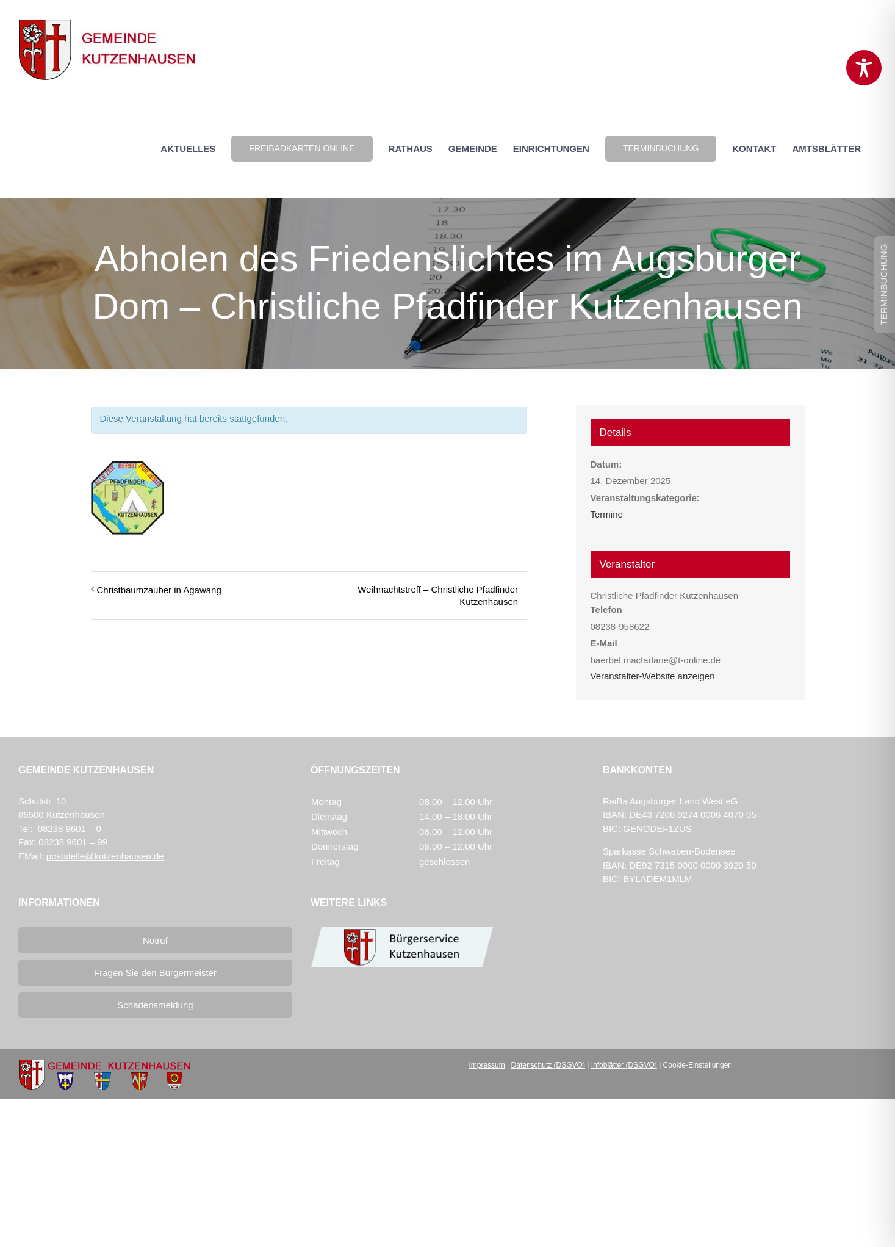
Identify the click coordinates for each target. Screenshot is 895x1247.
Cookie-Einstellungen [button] (697, 1065)
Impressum (487, 1065)
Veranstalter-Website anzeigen (653, 676)
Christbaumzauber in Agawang (159, 590)
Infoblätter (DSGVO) (624, 1065)
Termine (607, 514)
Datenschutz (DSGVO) (548, 1065)
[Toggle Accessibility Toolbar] (864, 68)
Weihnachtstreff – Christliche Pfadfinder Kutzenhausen (438, 595)
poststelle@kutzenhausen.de (105, 856)
